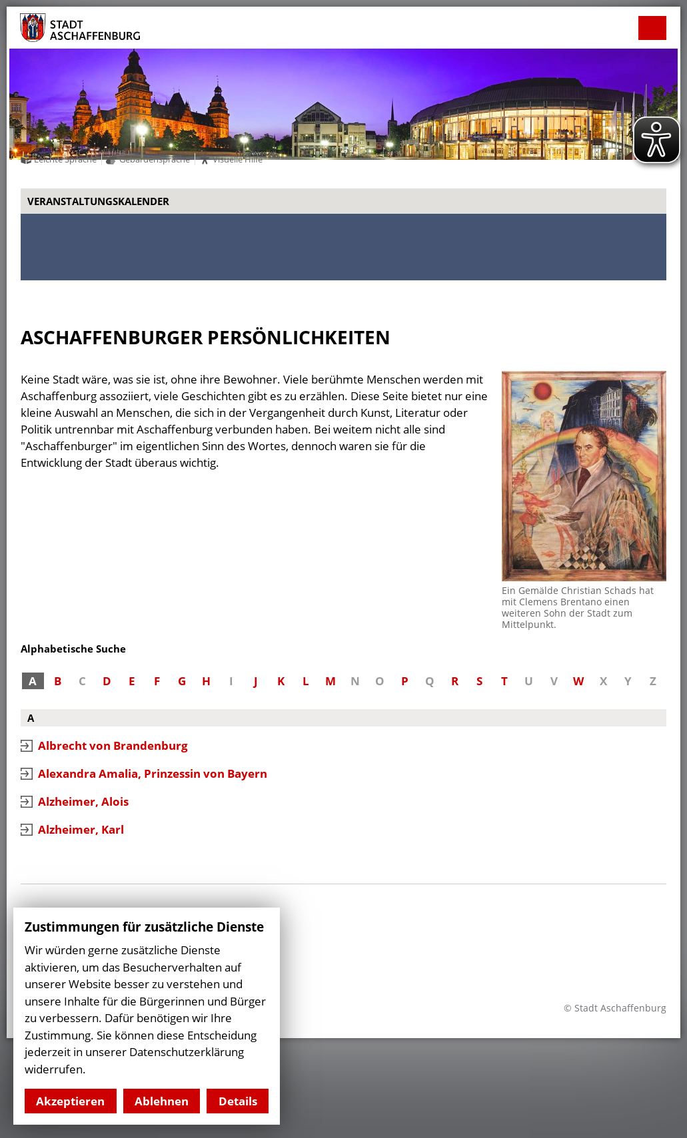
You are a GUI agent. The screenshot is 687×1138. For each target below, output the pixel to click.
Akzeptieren (70, 1101)
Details (238, 1101)
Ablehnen (162, 1101)
